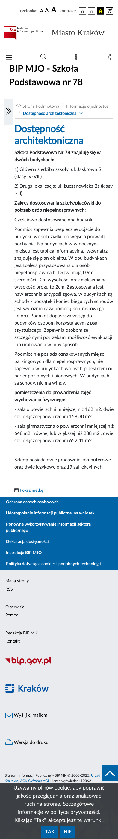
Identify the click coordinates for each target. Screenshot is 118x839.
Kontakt (12, 641)
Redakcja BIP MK (21, 633)
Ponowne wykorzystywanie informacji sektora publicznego (48, 527)
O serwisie (14, 607)
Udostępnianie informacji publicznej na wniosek (50, 513)
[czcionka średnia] (46, 11)
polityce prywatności (74, 812)
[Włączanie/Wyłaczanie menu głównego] (8, 58)
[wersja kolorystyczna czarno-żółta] (101, 11)
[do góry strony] (110, 773)
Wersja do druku (27, 742)
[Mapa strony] (77, 58)
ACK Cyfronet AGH (35, 781)
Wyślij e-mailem (26, 715)
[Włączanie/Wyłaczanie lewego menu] (8, 112)
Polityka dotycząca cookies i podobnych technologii (53, 564)
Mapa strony (17, 581)
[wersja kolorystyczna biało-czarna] (92, 11)
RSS (9, 589)
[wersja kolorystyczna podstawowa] (83, 11)
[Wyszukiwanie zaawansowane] (43, 57)
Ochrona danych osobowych (32, 502)
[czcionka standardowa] (41, 10)
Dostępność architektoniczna (49, 114)
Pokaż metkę (31, 490)
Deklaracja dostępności (27, 542)
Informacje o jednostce (87, 106)
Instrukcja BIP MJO (24, 553)
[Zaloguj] (111, 58)
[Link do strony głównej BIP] (59, 33)
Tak (50, 831)
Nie (68, 831)
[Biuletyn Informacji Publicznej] (59, 664)
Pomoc (11, 615)
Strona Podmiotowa (40, 106)
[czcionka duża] (54, 10)
